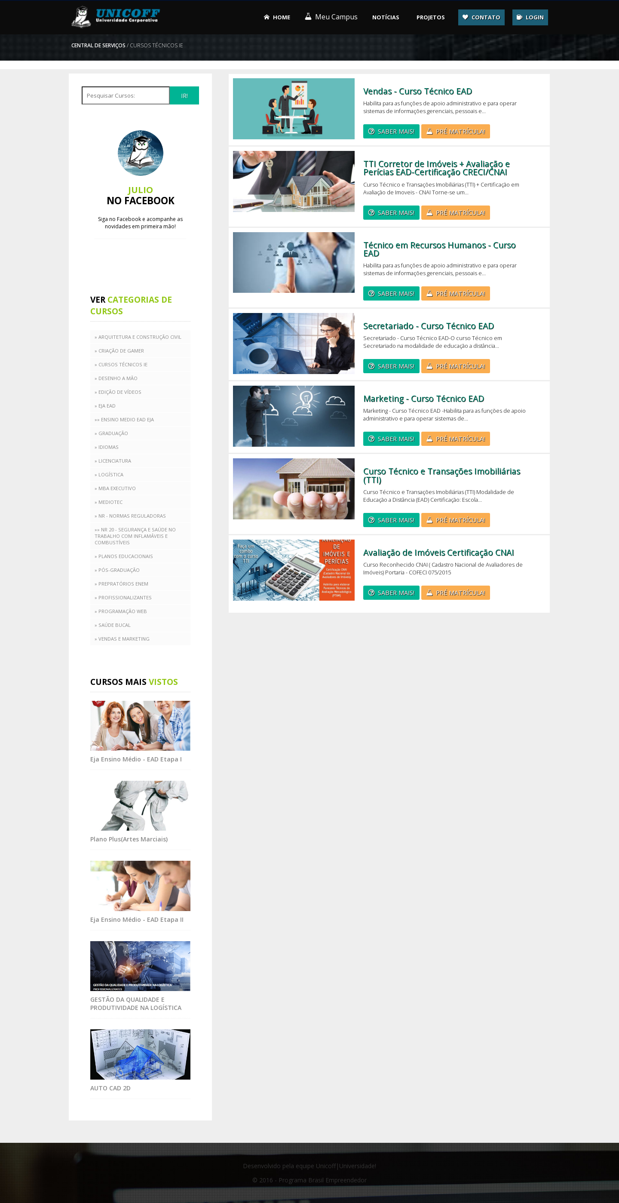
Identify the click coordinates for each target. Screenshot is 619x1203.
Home (281, 17)
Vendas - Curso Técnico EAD (417, 91)
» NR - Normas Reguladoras (130, 516)
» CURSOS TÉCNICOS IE (121, 364)
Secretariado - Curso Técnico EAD (428, 325)
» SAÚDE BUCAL (113, 625)
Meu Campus (336, 16)
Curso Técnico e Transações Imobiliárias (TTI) (441, 475)
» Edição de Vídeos (118, 392)
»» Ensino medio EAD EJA (124, 419)
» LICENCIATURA (113, 460)
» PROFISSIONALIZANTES (123, 597)
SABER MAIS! (396, 131)
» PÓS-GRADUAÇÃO (117, 570)
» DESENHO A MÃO (116, 378)
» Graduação (111, 433)
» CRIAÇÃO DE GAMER (119, 350)
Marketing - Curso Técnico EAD (423, 398)
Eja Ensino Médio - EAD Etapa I (136, 759)
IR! (184, 96)
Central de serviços (98, 45)
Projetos (431, 17)
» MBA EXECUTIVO (115, 488)
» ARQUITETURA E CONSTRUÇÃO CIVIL (138, 337)
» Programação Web (121, 611)
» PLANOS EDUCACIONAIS (124, 556)
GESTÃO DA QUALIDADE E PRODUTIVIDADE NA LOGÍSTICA (135, 1003)
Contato (486, 17)
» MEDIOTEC (109, 502)
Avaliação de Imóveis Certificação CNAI (438, 552)
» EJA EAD (105, 405)
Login (535, 17)
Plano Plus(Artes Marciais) (129, 839)
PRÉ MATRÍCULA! (460, 131)
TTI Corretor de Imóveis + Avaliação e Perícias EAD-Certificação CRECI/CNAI (436, 168)
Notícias (385, 17)
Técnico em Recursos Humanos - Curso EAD (439, 249)
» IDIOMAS (107, 447)
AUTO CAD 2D (110, 1088)
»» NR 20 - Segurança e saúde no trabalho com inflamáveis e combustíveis (135, 536)
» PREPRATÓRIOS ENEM (121, 583)
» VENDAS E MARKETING (122, 638)
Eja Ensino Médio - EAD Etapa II (137, 919)
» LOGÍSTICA (109, 474)
